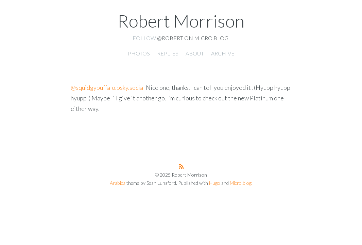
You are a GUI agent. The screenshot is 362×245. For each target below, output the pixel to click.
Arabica (117, 183)
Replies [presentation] (167, 53)
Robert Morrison (181, 20)
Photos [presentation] (139, 53)
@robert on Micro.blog (192, 38)
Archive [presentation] (223, 53)
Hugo (214, 183)
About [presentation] (195, 53)
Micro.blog (241, 183)
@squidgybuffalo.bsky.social (108, 87)
